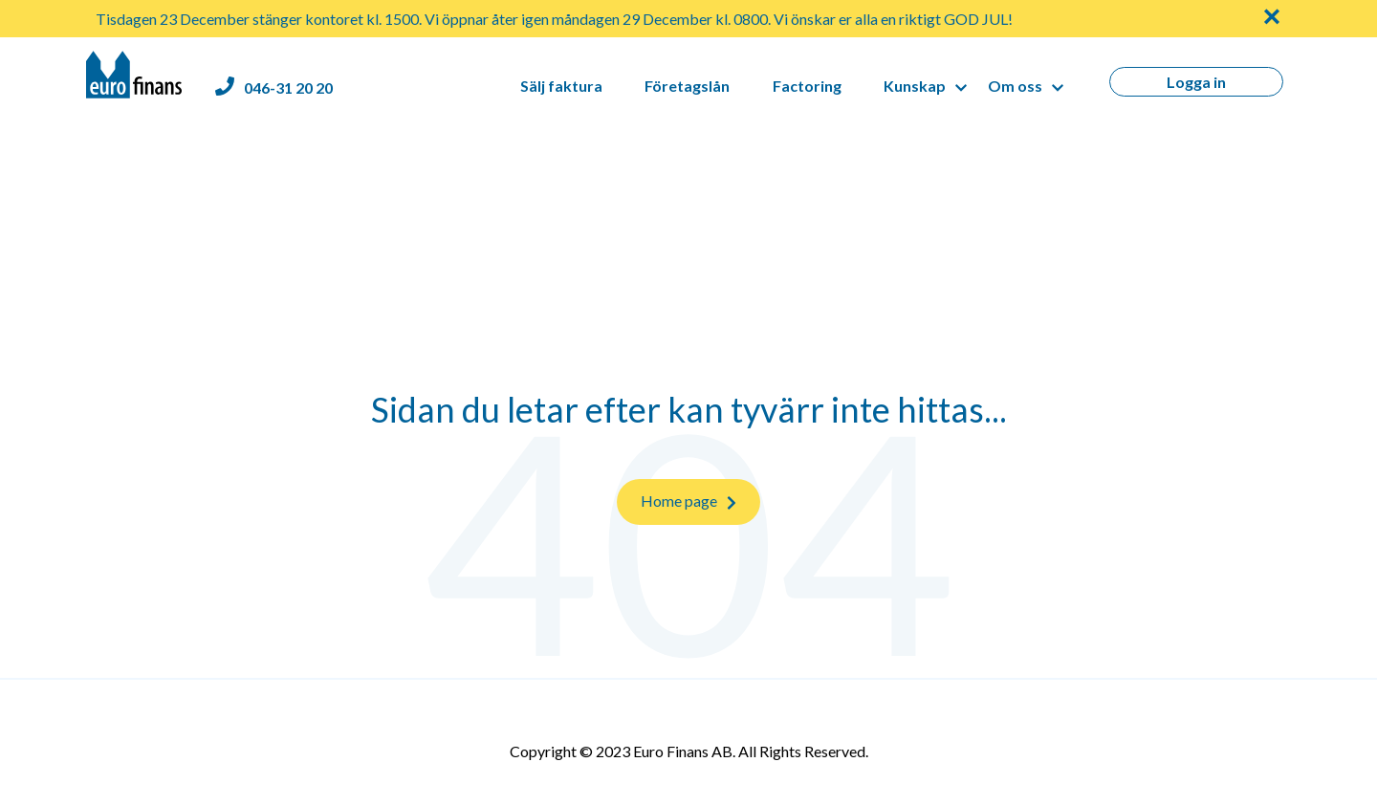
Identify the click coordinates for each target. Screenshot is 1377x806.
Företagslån (687, 85)
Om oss (1015, 85)
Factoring (807, 85)
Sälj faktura (561, 85)
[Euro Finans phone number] (274, 87)
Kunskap (915, 85)
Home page (688, 501)
